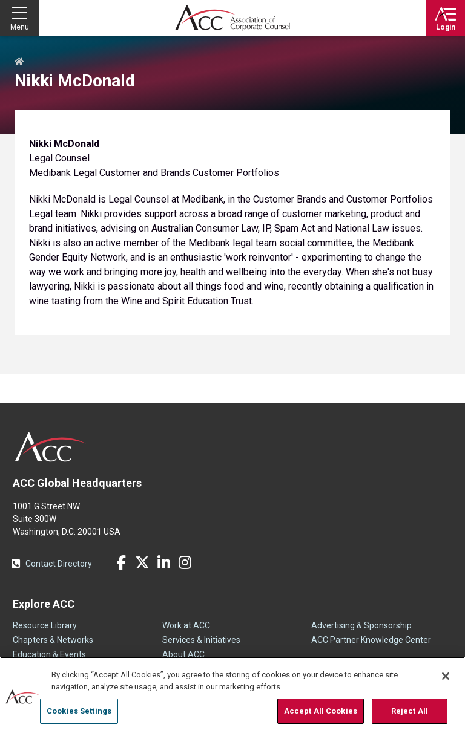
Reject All (409, 710)
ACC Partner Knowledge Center (371, 640)
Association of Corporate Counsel (232, 18)
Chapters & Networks (53, 640)
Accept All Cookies (320, 710)
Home (19, 62)
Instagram (184, 562)
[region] (232, 696)
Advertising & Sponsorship (361, 625)
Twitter (142, 562)
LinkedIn (163, 562)
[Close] (445, 676)
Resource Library (45, 625)
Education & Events (49, 654)
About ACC (183, 654)
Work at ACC (186, 625)
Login (445, 27)
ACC (50, 447)
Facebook (121, 562)
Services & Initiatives (201, 640)
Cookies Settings (79, 710)
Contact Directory (58, 563)
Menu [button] (19, 27)
